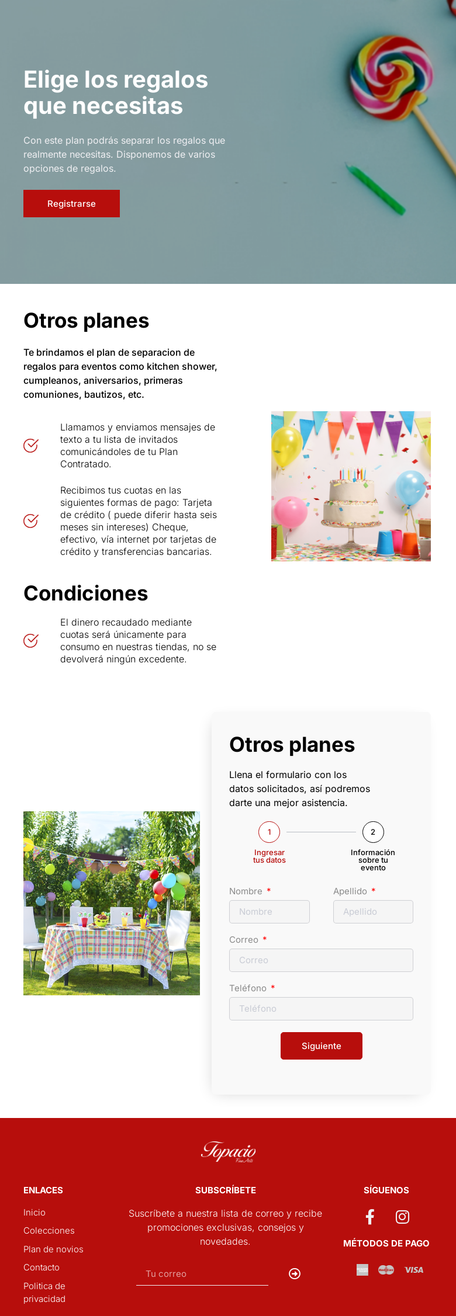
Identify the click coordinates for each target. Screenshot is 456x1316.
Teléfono (249, 989)
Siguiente (321, 1045)
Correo (245, 940)
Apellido (351, 892)
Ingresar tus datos (269, 856)
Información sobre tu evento (373, 860)
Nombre (247, 892)
